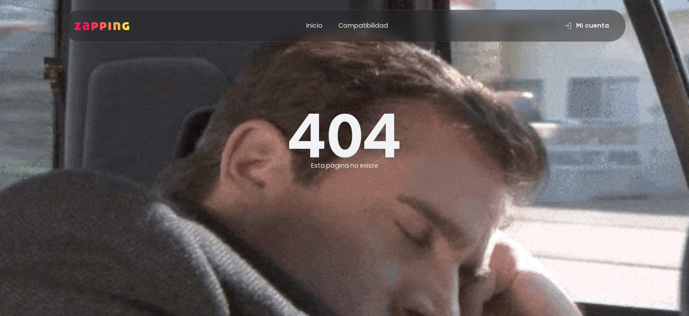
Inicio (314, 25)
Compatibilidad (363, 25)
